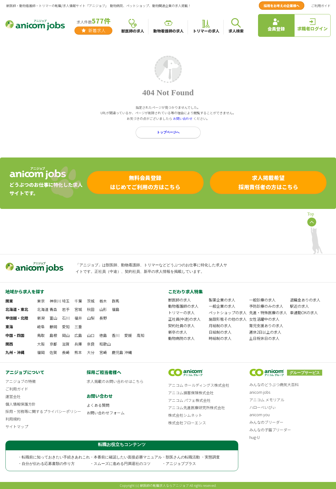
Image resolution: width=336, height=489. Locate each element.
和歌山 (105, 344)
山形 (103, 309)
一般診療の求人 (262, 300)
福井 (78, 318)
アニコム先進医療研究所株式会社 (196, 407)
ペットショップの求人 (228, 312)
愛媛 (128, 335)
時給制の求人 (220, 338)
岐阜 (41, 326)
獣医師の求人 (179, 300)
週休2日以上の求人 (265, 332)
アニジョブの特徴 (20, 381)
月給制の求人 (220, 325)
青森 (53, 309)
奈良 (90, 344)
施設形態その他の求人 (228, 319)
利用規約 (13, 419)
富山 (53, 318)
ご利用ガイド (321, 5)
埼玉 (66, 301)
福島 (115, 309)
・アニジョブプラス (179, 464)
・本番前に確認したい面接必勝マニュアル (126, 457)
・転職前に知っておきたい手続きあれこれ (54, 457)
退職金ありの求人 (305, 300)
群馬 (115, 301)
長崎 (66, 352)
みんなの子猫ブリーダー (270, 429)
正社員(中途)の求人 (184, 319)
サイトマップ (16, 426)
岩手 (66, 309)
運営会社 (13, 396)
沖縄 (128, 352)
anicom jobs (259, 392)
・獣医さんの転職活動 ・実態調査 (191, 457)
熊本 (78, 352)
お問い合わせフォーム (106, 412)
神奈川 (55, 301)
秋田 (90, 309)
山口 (90, 335)
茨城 (90, 301)
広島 (78, 335)
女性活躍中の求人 (264, 319)
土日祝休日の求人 (264, 338)
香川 (115, 335)
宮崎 (103, 352)
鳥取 (41, 335)
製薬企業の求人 (222, 300)
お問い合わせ (183, 118)
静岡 (53, 326)
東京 (41, 301)
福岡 (41, 352)
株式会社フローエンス (187, 422)
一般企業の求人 (222, 306)
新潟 (41, 318)
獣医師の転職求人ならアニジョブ (164, 485)
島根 (53, 335)
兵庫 (78, 344)
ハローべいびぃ (262, 407)
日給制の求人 (220, 332)
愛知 (66, 326)
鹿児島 (117, 352)
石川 (66, 318)
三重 (78, 326)
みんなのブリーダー (266, 422)
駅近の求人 (299, 306)
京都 (53, 344)
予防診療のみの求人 (266, 306)
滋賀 (66, 344)
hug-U (254, 437)
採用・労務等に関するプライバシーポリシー (43, 411)
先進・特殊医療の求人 (268, 312)
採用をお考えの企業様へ (281, 5)
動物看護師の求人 (183, 306)
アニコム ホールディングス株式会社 (198, 385)
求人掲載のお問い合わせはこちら (115, 381)
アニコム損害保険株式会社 (191, 392)
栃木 (103, 301)
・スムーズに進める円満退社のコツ (120, 464)
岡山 (66, 335)
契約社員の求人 (181, 325)
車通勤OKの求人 (304, 312)
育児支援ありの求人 (266, 325)
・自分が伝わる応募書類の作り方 (46, 464)
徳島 (103, 335)
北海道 (42, 309)
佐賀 (53, 352)
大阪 (41, 344)
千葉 (78, 301)
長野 (103, 318)
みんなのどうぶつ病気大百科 (274, 384)
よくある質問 (98, 405)
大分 (90, 352)
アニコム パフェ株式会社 (189, 400)
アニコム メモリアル (266, 399)
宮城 (78, 309)
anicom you (259, 414)
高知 (140, 335)
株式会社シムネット (185, 415)
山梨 (90, 318)
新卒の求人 (177, 332)
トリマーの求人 (181, 312)
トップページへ (168, 132)
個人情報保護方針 (20, 404)
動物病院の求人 (181, 338)
